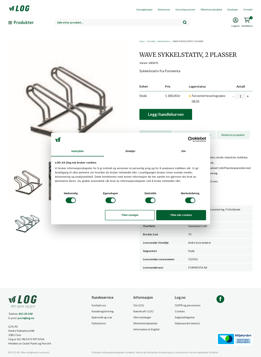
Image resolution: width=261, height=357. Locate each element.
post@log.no (26, 318)
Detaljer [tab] (131, 151)
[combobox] (122, 22)
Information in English (146, 329)
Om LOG (138, 305)
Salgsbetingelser (185, 317)
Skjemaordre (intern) (187, 323)
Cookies (180, 311)
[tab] (233, 134)
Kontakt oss (99, 305)
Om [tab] (183, 151)
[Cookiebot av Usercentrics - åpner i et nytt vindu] (190, 139)
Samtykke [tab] (77, 151)
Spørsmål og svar (102, 317)
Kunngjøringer (144, 9)
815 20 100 (26, 313)
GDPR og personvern (187, 305)
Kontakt (248, 9)
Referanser (164, 9)
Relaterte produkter (233, 134)
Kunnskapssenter (185, 9)
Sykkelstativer (164, 41)
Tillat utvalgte (129, 214)
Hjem (142, 41)
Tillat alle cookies (181, 214)
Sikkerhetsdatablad (211, 9)
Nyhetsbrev (99, 323)
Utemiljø (151, 41)
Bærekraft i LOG (143, 311)
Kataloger (232, 9)
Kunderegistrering (103, 311)
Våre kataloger (142, 317)
